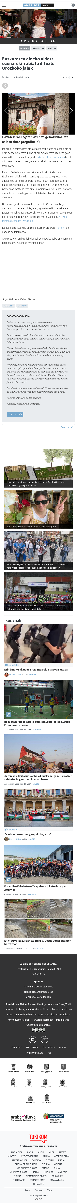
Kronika (48, 1172)
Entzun (65, 77)
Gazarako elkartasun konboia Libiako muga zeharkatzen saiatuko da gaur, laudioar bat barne (38, 777)
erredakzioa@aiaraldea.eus (38, 991)
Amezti (62, 1152)
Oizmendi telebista (36, 1176)
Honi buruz (16, 1047)
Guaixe (45, 1168)
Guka (57, 1168)
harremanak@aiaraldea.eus (38, 986)
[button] (71, 110)
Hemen (60, 227)
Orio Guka (57, 1176)
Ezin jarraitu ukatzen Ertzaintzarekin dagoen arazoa (36, 669)
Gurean (39, 1190)
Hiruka (35, 1172)
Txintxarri (19, 1180)
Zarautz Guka (37, 1180)
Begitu (50, 1160)
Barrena (37, 1160)
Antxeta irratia (29, 1156)
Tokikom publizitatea (38, 1195)
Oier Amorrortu (15, 674)
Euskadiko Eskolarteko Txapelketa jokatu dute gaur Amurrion (35, 888)
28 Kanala (38, 1184)
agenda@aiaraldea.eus (38, 997)
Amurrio (37, 730)
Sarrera (24, 48)
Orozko (22, 306)
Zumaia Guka (57, 1180)
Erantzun (67, 427)
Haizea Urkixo (15, 839)
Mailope (62, 1172)
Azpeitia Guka (62, 1156)
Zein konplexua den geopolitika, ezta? (27, 834)
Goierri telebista (27, 1168)
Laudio (32, 675)
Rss (49, 1053)
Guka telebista (18, 1172)
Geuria (46, 1164)
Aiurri (41, 1152)
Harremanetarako (34, 1053)
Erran (61, 1160)
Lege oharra (32, 1047)
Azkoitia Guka (19, 1160)
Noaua (17, 1176)
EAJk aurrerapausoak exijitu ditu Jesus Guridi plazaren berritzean (37, 942)
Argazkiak (38, 48)
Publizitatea (49, 1047)
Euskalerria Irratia (26, 1164)
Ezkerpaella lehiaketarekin (50, 157)
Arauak (62, 1047)
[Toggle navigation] (4, 5)
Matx (27, 1190)
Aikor (30, 1152)
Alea (51, 1152)
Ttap (49, 1190)
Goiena (58, 1164)
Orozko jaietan (38, 41)
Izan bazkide (15, 414)
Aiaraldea (16, 1152)
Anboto (11, 1156)
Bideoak (52, 48)
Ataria (46, 1156)
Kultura (8, 306)
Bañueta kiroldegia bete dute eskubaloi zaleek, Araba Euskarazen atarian (37, 723)
